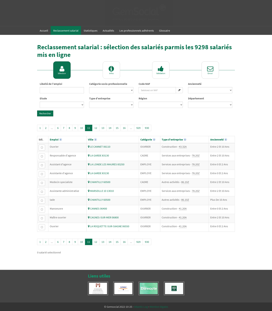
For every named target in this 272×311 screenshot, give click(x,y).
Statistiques (90, 30)
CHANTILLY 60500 (99, 182)
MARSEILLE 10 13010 (101, 191)
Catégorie (146, 139)
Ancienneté (194, 84)
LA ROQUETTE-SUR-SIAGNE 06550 (108, 226)
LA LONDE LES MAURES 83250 (106, 164)
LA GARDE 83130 (98, 155)
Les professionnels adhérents (136, 30)
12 (95, 128)
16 (124, 128)
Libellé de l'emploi (51, 84)
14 (110, 128)
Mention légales (159, 306)
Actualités (108, 30)
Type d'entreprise (99, 98)
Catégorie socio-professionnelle (108, 84)
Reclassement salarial (65, 30)
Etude (43, 98)
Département (196, 98)
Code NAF (144, 84)
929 (138, 128)
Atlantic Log (141, 306)
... (52, 128)
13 (102, 128)
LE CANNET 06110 (99, 146)
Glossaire (164, 30)
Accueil (44, 30)
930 (147, 128)
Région (143, 98)
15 (117, 128)
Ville (90, 139)
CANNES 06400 (97, 208)
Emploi (54, 139)
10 (81, 128)
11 (88, 128)
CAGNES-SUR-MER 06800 (103, 217)
